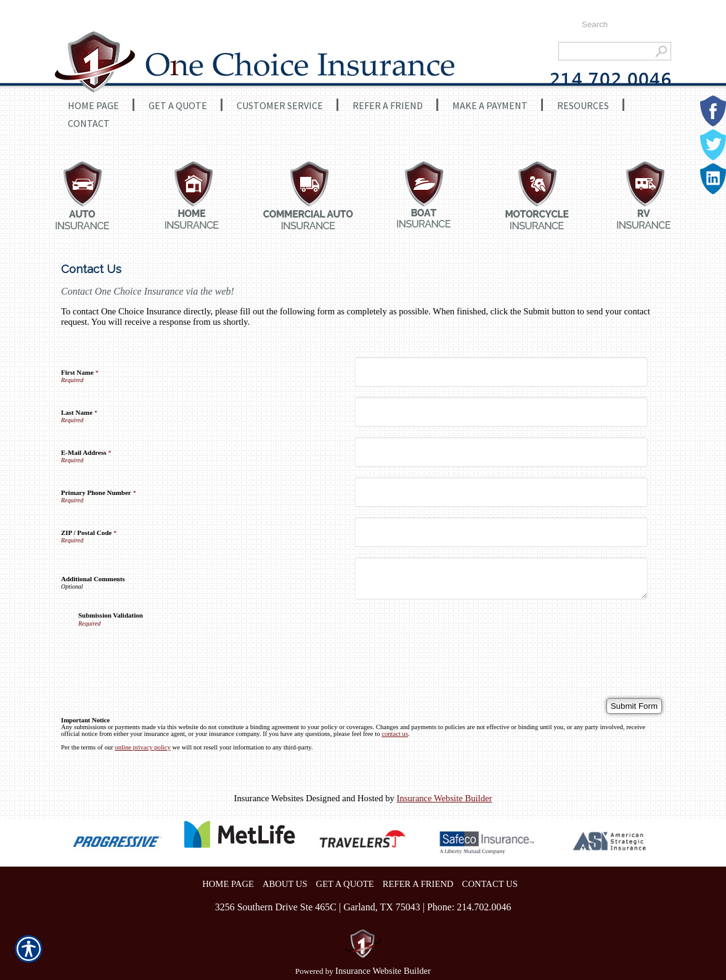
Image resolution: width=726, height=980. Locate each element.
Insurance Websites (269, 798)
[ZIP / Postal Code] (501, 532)
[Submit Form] (634, 706)
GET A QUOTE (345, 884)
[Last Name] (501, 412)
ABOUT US (285, 884)
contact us (394, 733)
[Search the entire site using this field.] (620, 24)
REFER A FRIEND (418, 884)
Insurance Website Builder (444, 798)
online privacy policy (143, 747)
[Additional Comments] (501, 578)
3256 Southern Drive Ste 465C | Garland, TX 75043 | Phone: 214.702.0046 (363, 907)
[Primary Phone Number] (501, 492)
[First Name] (501, 372)
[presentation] (172, 651)
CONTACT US (490, 884)
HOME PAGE (228, 884)
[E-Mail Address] (501, 452)
